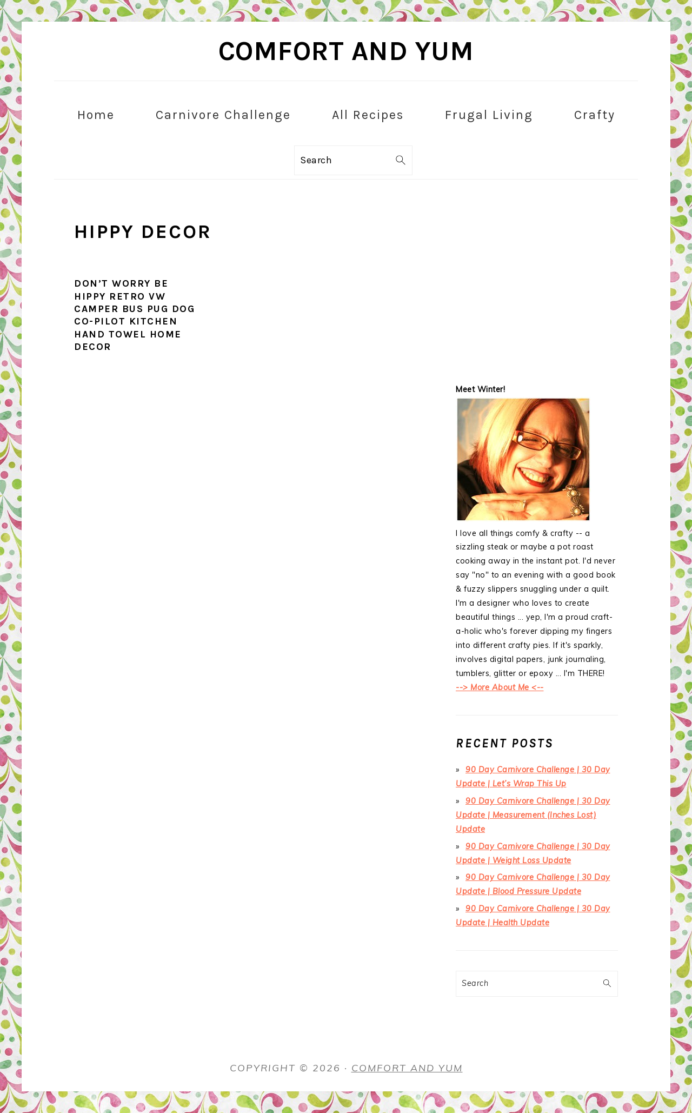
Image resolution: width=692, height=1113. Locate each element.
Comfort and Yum (346, 51)
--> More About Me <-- (500, 687)
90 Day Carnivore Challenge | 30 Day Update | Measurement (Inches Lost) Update (533, 815)
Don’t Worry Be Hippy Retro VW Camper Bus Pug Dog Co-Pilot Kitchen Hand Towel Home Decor (134, 315)
